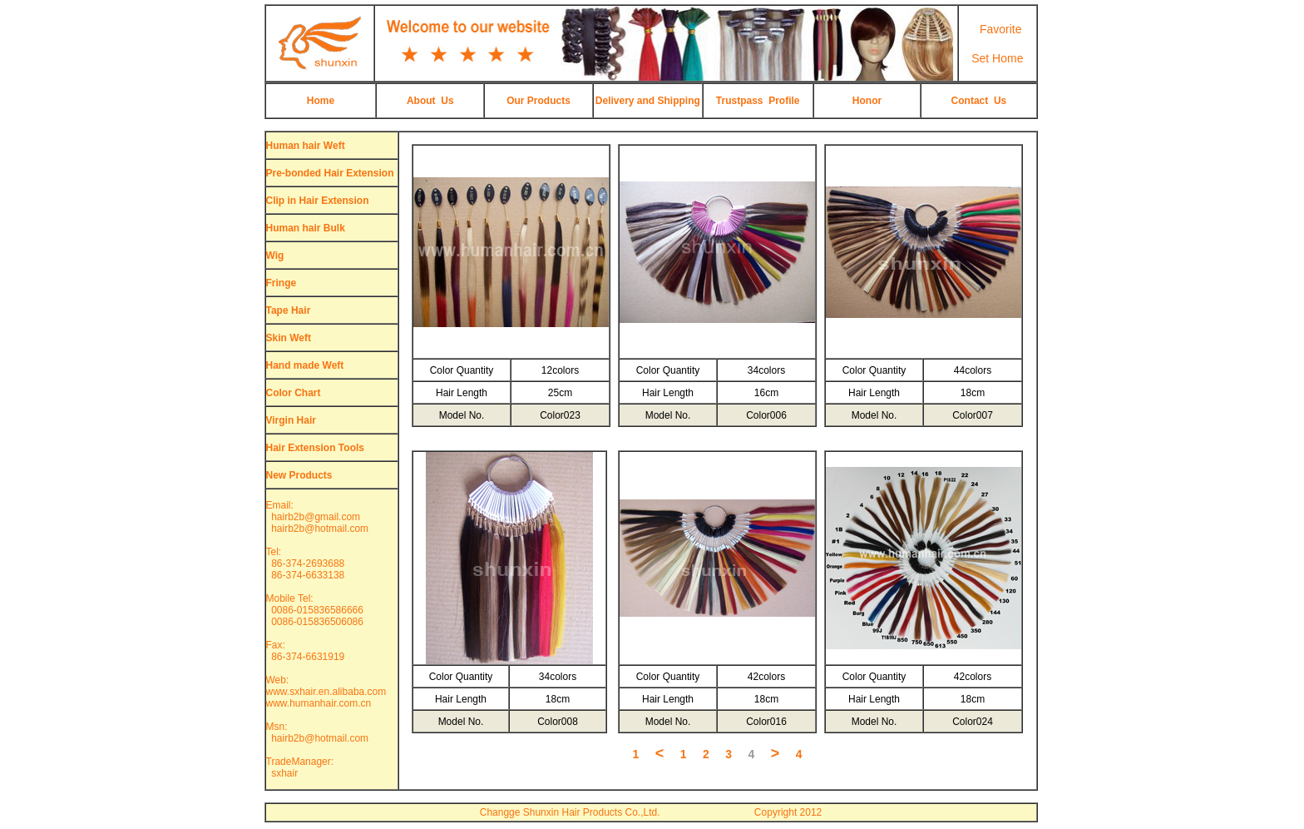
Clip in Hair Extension (317, 200)
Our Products (538, 101)
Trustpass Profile (758, 101)
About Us (430, 101)
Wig (275, 255)
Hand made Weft (305, 365)
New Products (299, 475)
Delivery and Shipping (647, 101)
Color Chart (293, 393)
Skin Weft (288, 338)
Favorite (1001, 29)
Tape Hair (288, 310)
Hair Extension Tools (315, 448)
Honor (867, 101)
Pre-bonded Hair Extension (330, 173)
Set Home (997, 58)
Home (320, 101)
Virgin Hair (291, 420)
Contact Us (979, 101)
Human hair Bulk (305, 228)
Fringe (281, 283)
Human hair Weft (305, 145)
